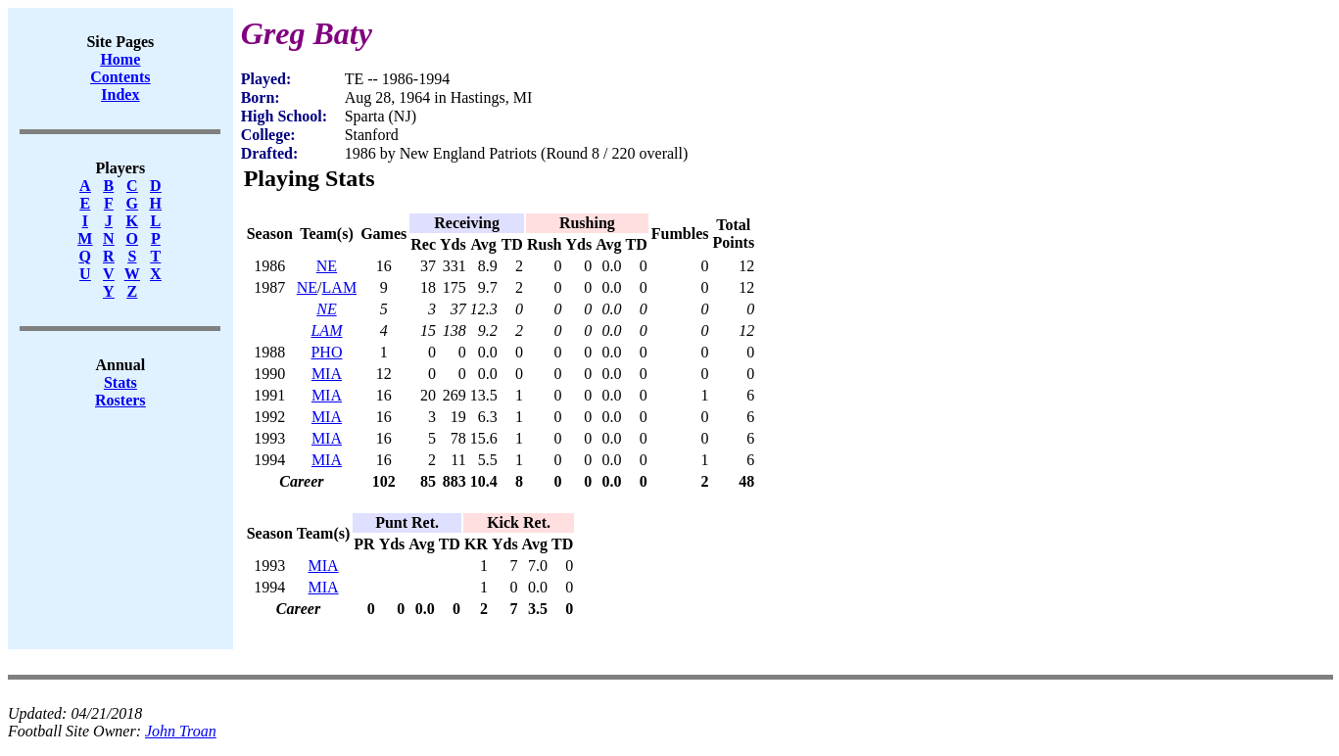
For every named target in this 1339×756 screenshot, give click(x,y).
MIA (326, 373)
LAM (340, 287)
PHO (326, 352)
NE (326, 266)
